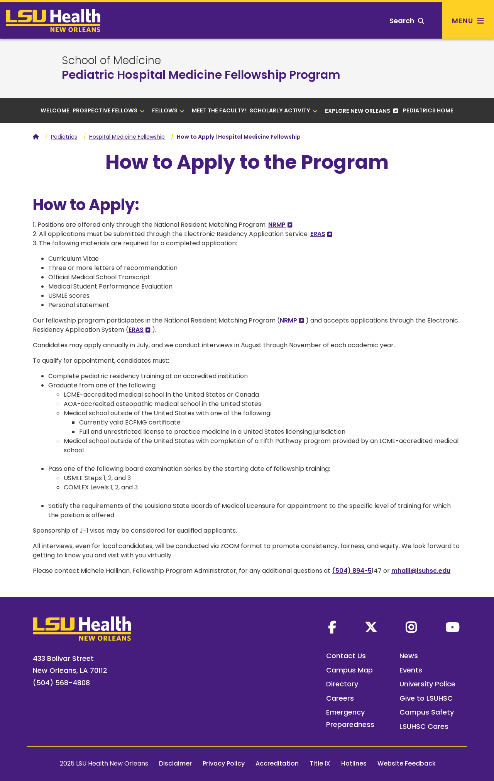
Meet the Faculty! (219, 110)
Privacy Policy (224, 763)
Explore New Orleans (358, 111)
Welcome (55, 110)
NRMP (277, 224)
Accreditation (277, 763)
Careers (340, 698)
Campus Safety (426, 712)
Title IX (320, 763)
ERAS (317, 233)
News (408, 655)
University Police (427, 684)
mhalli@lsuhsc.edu (420, 570)
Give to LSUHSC (426, 698)
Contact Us (346, 655)
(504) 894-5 (352, 570)
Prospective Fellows (109, 110)
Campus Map (349, 670)
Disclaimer (175, 763)
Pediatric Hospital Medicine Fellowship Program (201, 75)
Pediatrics (64, 137)
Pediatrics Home (428, 110)
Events (410, 670)
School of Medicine (111, 60)
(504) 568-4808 (61, 683)
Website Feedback (406, 763)
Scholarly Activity (284, 110)
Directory (342, 684)
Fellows (168, 110)
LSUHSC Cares (423, 726)
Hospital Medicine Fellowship (127, 137)
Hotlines (354, 763)
